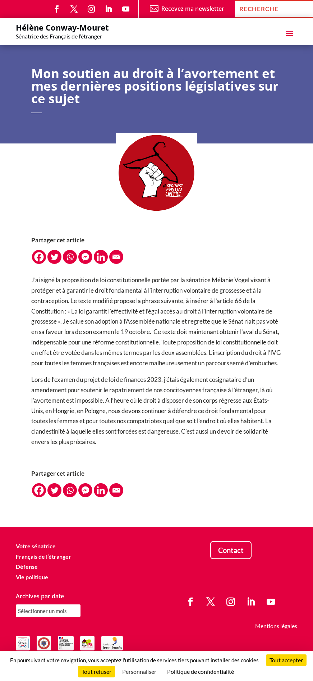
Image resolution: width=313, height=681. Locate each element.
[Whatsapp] (70, 257)
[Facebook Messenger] (85, 257)
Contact (231, 550)
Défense (27, 566)
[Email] (116, 257)
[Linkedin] (101, 257)
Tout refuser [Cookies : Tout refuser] (96, 671)
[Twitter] (54, 257)
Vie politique (32, 576)
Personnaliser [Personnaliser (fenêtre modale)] (139, 671)
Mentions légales (276, 625)
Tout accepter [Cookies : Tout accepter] (286, 660)
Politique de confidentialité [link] (200, 671)
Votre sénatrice (36, 546)
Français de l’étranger (43, 556)
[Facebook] (39, 257)
